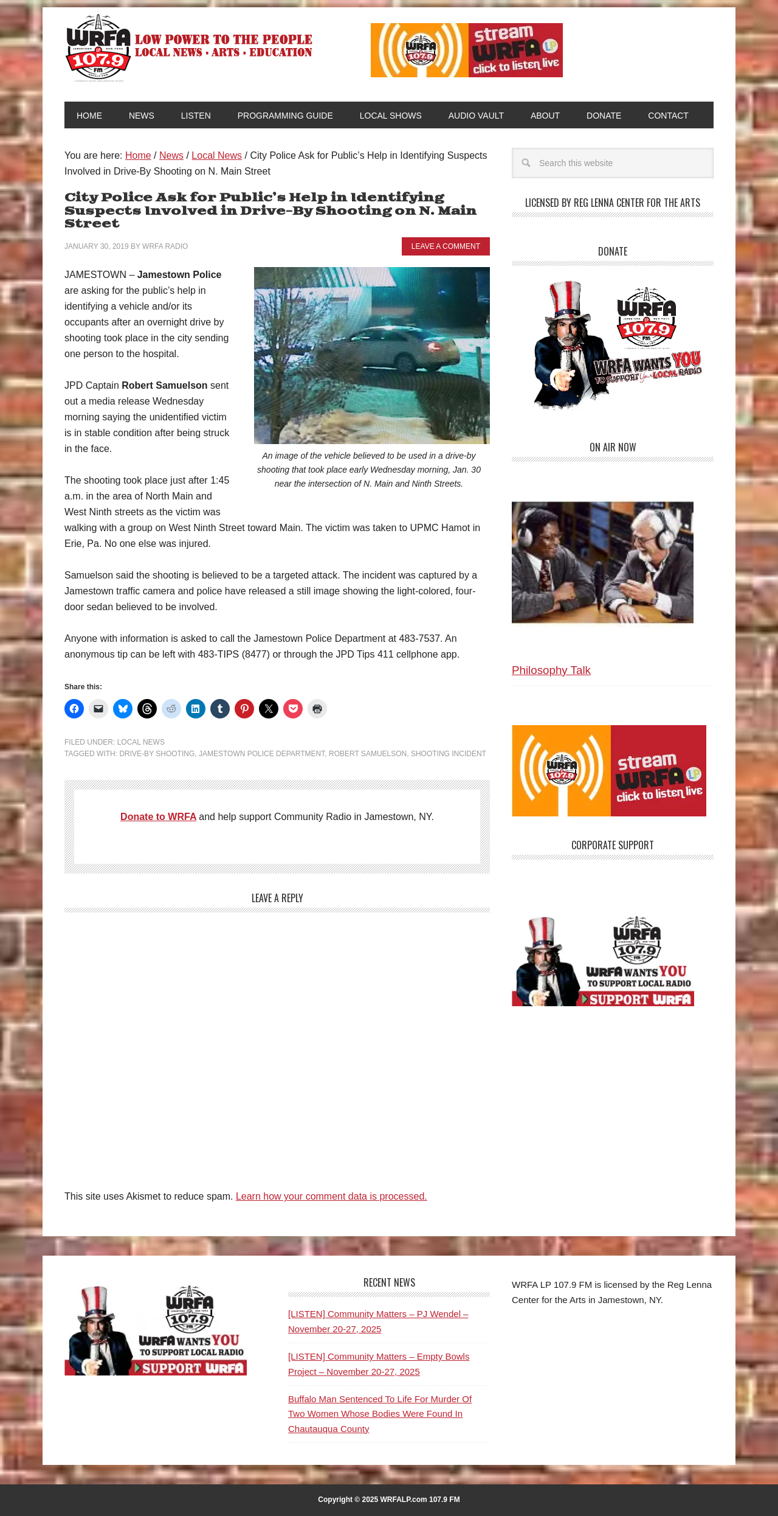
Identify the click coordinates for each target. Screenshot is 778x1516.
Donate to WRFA (158, 817)
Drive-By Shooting (156, 753)
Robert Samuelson (368, 753)
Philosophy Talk (551, 670)
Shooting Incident (448, 753)
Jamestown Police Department (262, 753)
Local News (141, 742)
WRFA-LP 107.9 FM (189, 47)
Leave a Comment (445, 246)
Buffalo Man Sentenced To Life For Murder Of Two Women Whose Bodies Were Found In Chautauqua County (380, 1414)
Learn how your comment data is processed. (331, 1196)
